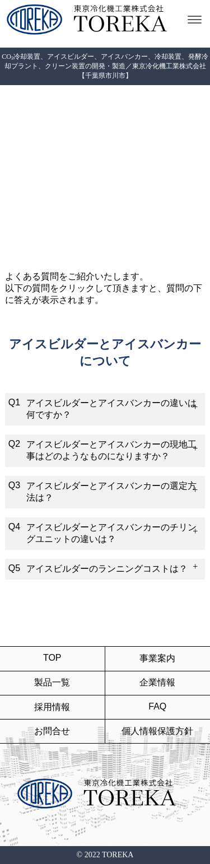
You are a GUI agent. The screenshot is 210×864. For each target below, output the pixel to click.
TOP (52, 657)
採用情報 (52, 707)
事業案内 (157, 658)
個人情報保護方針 (157, 731)
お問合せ (52, 731)
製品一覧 (52, 682)
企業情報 (157, 682)
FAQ (157, 706)
